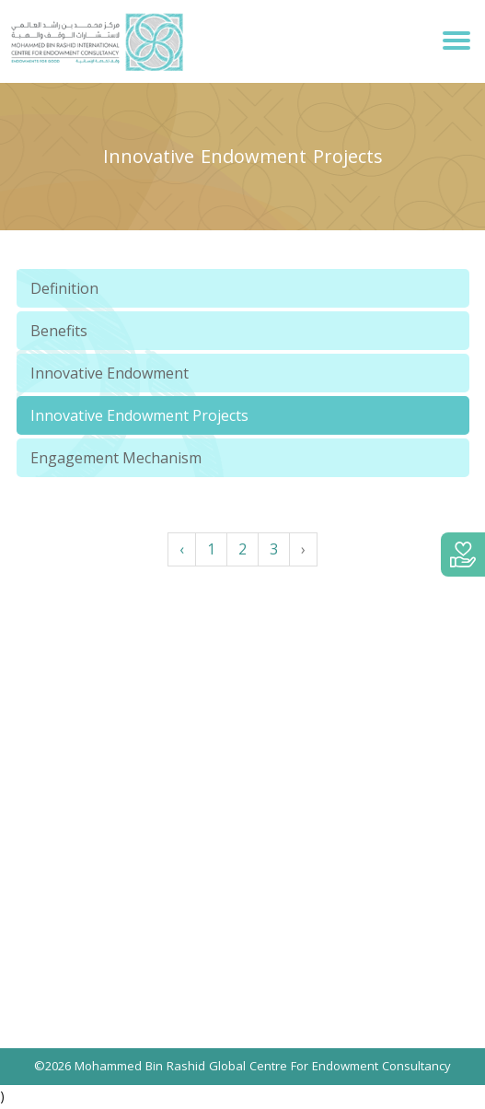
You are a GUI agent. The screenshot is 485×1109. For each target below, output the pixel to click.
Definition (64, 288)
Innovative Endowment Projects (139, 415)
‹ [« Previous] (181, 549)
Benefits (58, 331)
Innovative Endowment (109, 373)
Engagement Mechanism (116, 458)
